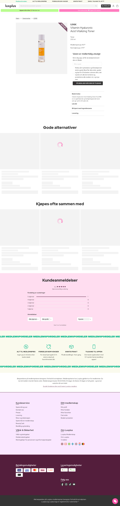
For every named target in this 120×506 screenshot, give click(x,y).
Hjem (17, 18)
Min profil (64, 407)
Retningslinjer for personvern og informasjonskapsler (33, 440)
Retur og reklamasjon (23, 418)
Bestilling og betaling (23, 426)
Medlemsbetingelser (23, 437)
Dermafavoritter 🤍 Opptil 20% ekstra (89, 10)
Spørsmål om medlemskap (25, 421)
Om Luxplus (65, 437)
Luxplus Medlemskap (68, 434)
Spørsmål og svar (21, 407)
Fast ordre (64, 415)
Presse (18, 413)
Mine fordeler (65, 410)
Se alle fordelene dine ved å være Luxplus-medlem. (60, 386)
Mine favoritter (66, 413)
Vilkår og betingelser (23, 434)
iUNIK (35, 18)
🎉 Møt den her (30, 10)
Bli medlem (106, 6)
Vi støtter (64, 440)
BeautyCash (20, 423)
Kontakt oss (20, 410)
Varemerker (26, 18)
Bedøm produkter (67, 418)
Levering (19, 415)
